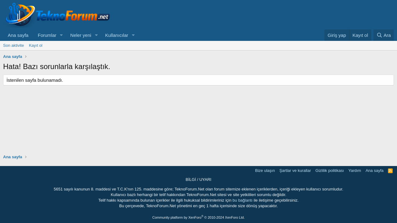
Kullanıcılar (116, 35)
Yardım (354, 170)
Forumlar (47, 35)
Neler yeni (80, 35)
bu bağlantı (242, 200)
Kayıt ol (35, 45)
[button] (61, 35)
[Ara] (383, 35)
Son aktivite (13, 45)
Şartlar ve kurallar (295, 170)
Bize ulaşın (265, 170)
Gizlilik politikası (329, 170)
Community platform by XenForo (198, 217)
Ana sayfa (18, 35)
